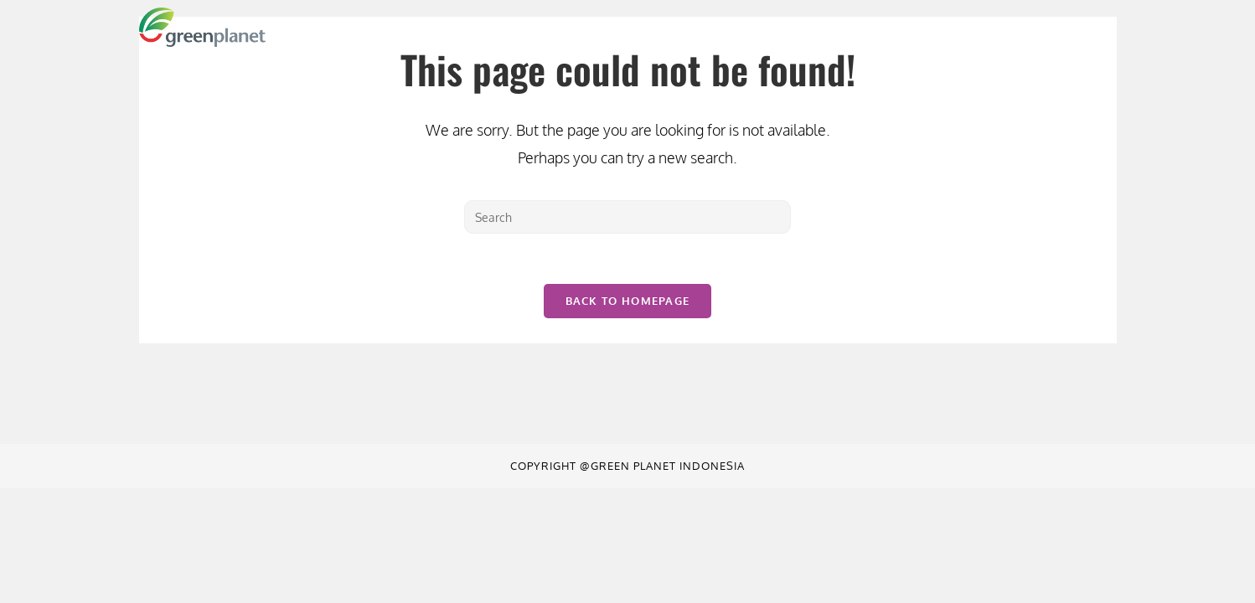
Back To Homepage (628, 300)
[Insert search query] (627, 217)
